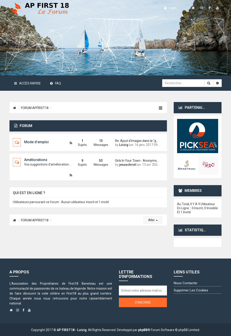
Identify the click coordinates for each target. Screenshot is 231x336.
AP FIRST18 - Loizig (72, 330)
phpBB (143, 330)
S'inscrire (143, 302)
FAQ (55, 83)
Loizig (123, 145)
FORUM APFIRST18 (35, 108)
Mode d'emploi (36, 142)
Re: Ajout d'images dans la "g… (136, 141)
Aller (153, 220)
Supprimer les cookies (191, 290)
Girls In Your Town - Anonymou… (137, 160)
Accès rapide (27, 83)
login (170, 8)
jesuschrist (127, 164)
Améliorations (35, 160)
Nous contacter (185, 283)
